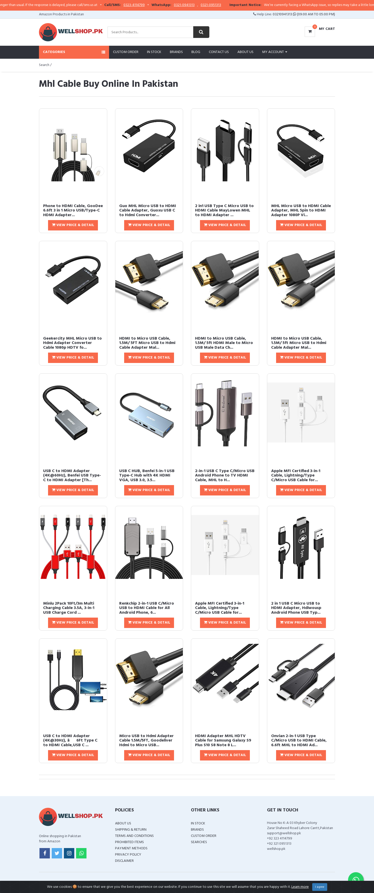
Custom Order (125, 52)
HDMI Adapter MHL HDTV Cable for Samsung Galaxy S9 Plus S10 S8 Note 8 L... (223, 741)
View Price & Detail (73, 225)
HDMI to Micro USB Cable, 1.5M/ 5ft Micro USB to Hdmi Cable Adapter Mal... (298, 343)
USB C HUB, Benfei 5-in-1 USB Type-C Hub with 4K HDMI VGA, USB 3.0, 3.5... (147, 476)
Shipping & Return (130, 830)
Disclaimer (124, 861)
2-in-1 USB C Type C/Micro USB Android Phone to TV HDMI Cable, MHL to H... (225, 476)
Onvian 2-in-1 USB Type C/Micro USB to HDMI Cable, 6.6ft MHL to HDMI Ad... (299, 741)
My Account (274, 52)
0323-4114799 (150, 5)
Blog (195, 52)
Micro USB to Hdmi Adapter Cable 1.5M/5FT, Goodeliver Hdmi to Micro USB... (146, 741)
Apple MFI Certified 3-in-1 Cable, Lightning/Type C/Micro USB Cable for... (295, 476)
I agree (319, 887)
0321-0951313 (227, 5)
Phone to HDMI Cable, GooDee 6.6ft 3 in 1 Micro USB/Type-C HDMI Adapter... (73, 211)
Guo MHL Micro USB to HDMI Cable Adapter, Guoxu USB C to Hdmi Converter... (147, 211)
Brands (176, 52)
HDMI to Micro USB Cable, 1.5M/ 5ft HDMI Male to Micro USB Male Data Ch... (224, 343)
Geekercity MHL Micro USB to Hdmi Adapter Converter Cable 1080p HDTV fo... (72, 343)
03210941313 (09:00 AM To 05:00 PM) (304, 14)
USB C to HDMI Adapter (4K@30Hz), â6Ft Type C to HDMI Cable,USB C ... (70, 741)
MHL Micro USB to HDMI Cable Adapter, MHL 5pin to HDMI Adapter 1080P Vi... (301, 211)
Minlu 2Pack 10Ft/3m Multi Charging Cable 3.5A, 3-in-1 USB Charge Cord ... (68, 608)
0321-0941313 (200, 5)
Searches (199, 842)
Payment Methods (131, 848)
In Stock (154, 52)
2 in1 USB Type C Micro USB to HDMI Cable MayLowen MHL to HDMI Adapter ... (224, 211)
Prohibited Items (129, 842)
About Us (245, 52)
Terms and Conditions (134, 836)
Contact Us (219, 52)
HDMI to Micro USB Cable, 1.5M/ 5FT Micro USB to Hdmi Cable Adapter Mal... (147, 343)
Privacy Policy (128, 855)
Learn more (300, 887)
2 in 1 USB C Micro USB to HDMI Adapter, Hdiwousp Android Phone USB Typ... (296, 608)
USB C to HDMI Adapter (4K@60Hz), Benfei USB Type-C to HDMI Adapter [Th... (72, 476)
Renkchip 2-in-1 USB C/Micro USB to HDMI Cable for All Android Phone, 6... (146, 608)
